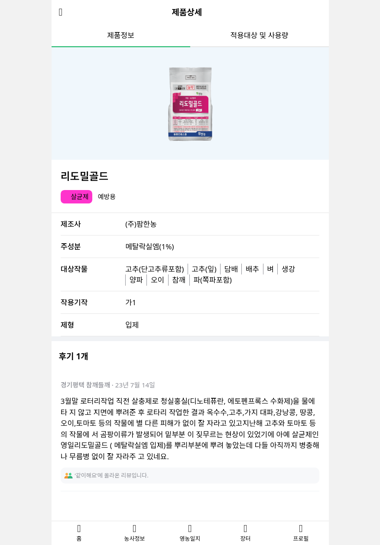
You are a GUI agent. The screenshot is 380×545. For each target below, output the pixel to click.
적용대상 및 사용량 (260, 35)
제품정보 (120, 35)
